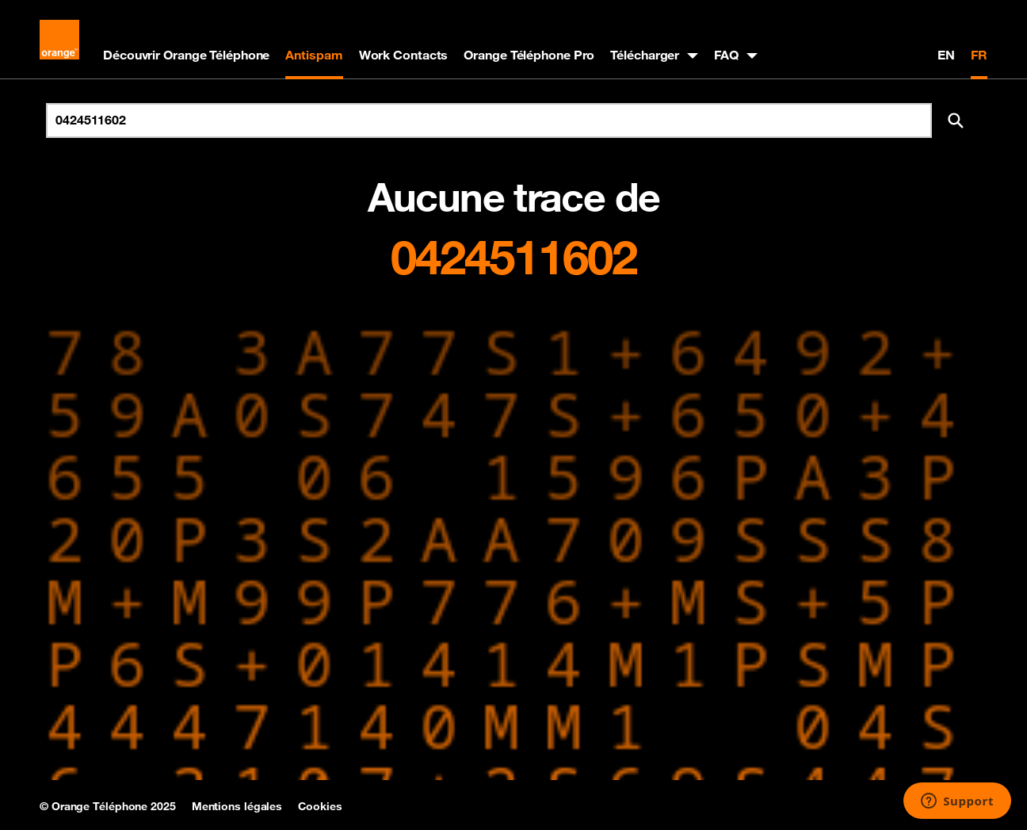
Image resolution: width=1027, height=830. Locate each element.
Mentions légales (237, 806)
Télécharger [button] (644, 55)
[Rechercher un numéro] (489, 120)
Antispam (313, 55)
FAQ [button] (726, 55)
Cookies (320, 806)
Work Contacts (404, 55)
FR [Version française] (979, 55)
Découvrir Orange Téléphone (186, 55)
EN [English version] (946, 55)
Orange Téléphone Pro (529, 55)
